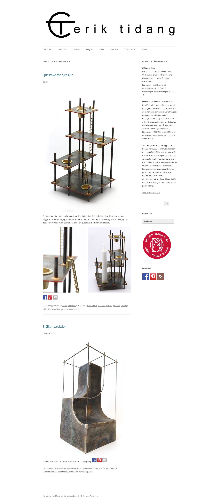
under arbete (63, 471)
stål (44, 309)
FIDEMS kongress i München (164, 132)
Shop (144, 49)
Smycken (114, 49)
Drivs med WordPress (89, 496)
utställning (73, 471)
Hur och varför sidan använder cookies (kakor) (61, 496)
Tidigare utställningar (151, 192)
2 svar (45, 82)
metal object (104, 468)
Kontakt (76, 49)
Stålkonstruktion (53, 309)
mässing (124, 305)
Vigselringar (130, 49)
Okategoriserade (69, 305)
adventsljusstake (105, 305)
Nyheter (62, 49)
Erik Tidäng (48, 49)
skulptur (113, 468)
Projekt (89, 49)
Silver (101, 49)
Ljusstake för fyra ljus (58, 75)
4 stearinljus (92, 305)
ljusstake (116, 305)
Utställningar (72, 468)
